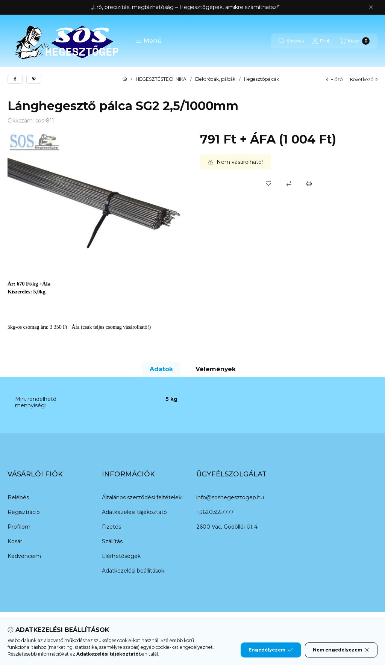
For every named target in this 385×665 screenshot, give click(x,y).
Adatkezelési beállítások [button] (133, 570)
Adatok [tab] (161, 369)
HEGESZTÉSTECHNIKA (161, 79)
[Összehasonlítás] (288, 183)
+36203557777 (214, 512)
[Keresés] (291, 40)
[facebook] (15, 79)
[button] (149, 40)
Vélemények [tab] (216, 369)
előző (334, 79)
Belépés (18, 497)
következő (363, 79)
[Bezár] (370, 7)
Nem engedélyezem (341, 650)
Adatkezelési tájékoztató (134, 512)
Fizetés (111, 526)
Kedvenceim (24, 556)
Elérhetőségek (121, 556)
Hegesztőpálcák (261, 79)
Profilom (19, 526)
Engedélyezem (271, 650)
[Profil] (322, 40)
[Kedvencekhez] (268, 183)
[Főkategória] (125, 79)
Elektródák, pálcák (215, 79)
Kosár (15, 541)
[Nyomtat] (309, 183)
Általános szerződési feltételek (142, 497)
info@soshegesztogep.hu (230, 497)
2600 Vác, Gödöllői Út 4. (227, 526)
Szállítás (112, 541)
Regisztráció (24, 512)
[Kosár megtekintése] (355, 40)
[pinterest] (33, 79)
